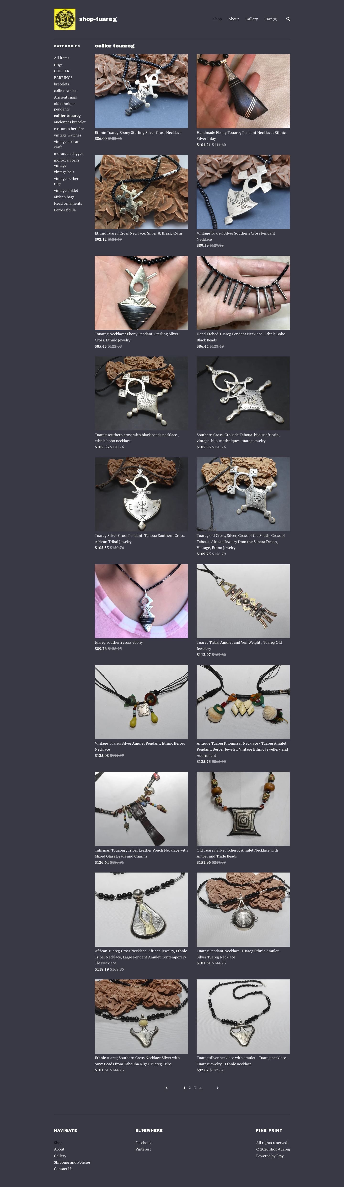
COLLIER (61, 70)
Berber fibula (65, 210)
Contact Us (63, 1168)
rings (58, 64)
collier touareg (67, 115)
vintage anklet (66, 190)
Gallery (252, 18)
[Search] (288, 19)
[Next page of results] (218, 1087)
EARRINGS (63, 77)
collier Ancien (66, 90)
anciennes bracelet (70, 122)
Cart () (270, 18)
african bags (64, 196)
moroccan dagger (68, 153)
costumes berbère (69, 128)
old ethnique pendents (64, 106)
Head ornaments (68, 203)
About (234, 18)
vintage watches (67, 135)
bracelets (61, 84)
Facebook (143, 1142)
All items (61, 57)
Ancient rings (65, 97)
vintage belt (64, 171)
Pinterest (143, 1149)
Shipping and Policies (72, 1162)
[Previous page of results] (167, 1087)
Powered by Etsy (270, 1155)
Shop (217, 18)
